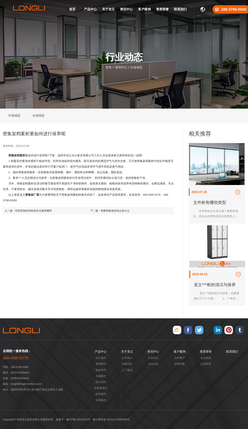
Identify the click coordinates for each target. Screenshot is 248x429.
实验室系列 (100, 387)
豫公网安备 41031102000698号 (111, 419)
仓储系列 (100, 376)
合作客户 (179, 357)
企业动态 (38, 115)
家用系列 (100, 363)
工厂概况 (127, 370)
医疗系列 (100, 382)
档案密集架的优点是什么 (115, 210)
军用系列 (100, 400)
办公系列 (100, 357)
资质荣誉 (206, 351)
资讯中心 (121, 67)
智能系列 (100, 370)
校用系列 (100, 393)
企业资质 (206, 357)
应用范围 (179, 363)
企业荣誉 (206, 363)
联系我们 (232, 351)
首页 (109, 67)
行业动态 (136, 67)
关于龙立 (127, 351)
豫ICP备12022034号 (78, 419)
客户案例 (180, 351)
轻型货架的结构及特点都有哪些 (33, 210)
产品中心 (101, 351)
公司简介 (127, 357)
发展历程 (127, 363)
